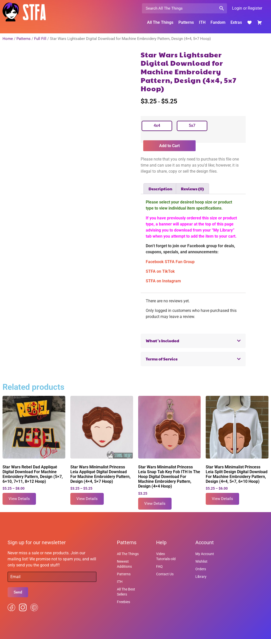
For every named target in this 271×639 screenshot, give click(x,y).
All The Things (160, 22)
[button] (193, 341)
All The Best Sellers (126, 591)
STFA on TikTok (160, 271)
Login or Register (247, 8)
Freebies (123, 602)
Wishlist (201, 561)
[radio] (157, 126)
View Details (19, 498)
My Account (204, 554)
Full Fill (40, 38)
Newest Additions (124, 563)
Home (8, 38)
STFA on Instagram (163, 281)
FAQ (159, 566)
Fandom (218, 22)
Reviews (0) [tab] (192, 189)
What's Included (162, 341)
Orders (200, 569)
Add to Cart (169, 145)
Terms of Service (162, 359)
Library (200, 577)
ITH (202, 22)
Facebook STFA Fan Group (170, 261)
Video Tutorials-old (166, 556)
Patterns (186, 22)
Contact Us (165, 574)
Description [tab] (160, 189)
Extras (236, 22)
